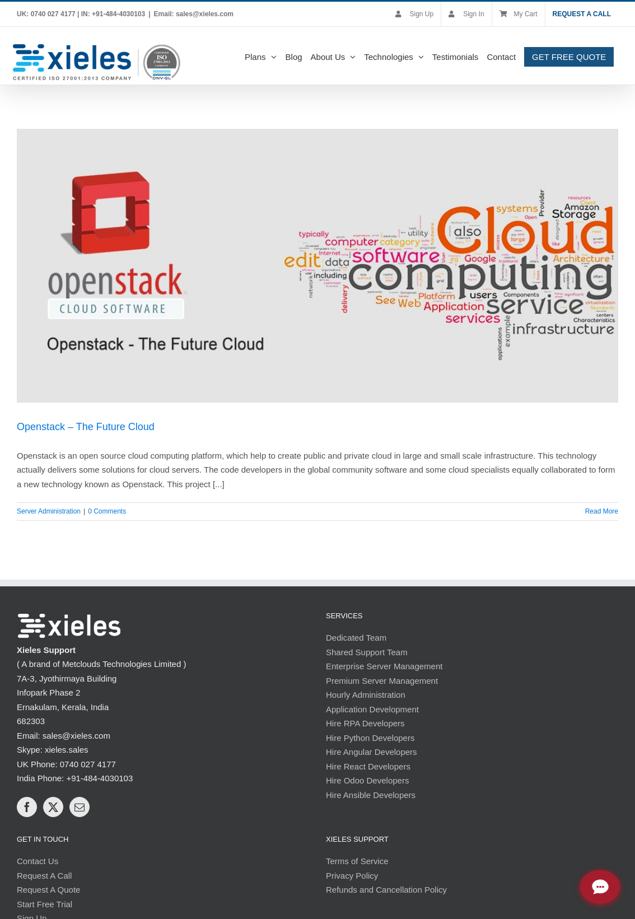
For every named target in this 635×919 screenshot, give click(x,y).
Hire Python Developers (370, 738)
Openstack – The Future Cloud (86, 426)
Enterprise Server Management (384, 666)
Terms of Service (357, 861)
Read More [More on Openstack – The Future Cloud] (601, 511)
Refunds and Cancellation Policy (386, 889)
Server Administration (49, 511)
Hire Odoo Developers (367, 780)
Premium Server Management (382, 680)
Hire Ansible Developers (370, 795)
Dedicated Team (356, 637)
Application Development (372, 709)
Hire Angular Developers (371, 752)
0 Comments (107, 511)
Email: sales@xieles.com (194, 14)
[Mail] (79, 807)
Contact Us (37, 861)
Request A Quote (48, 889)
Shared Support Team (367, 652)
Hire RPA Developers (365, 723)
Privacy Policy (352, 875)
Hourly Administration (365, 694)
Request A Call (44, 875)
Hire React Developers (368, 766)
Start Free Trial (44, 904)
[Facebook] (27, 807)
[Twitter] (53, 807)
